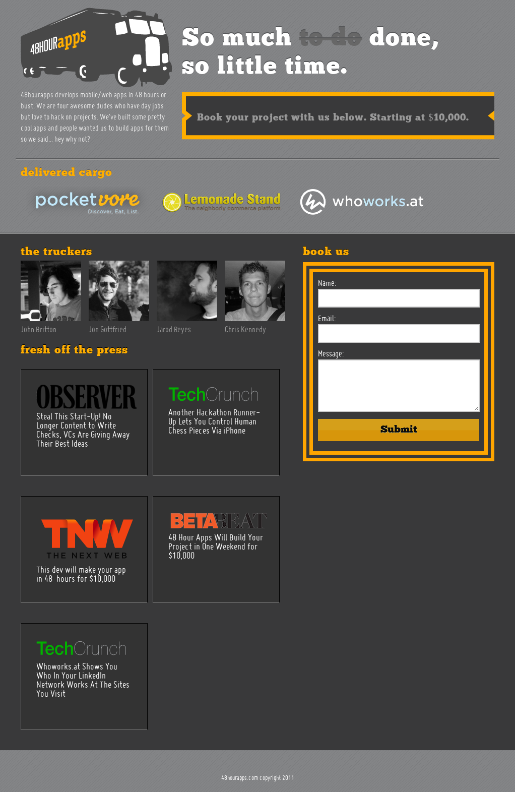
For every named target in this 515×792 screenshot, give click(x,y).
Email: (327, 319)
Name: (327, 284)
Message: (331, 354)
